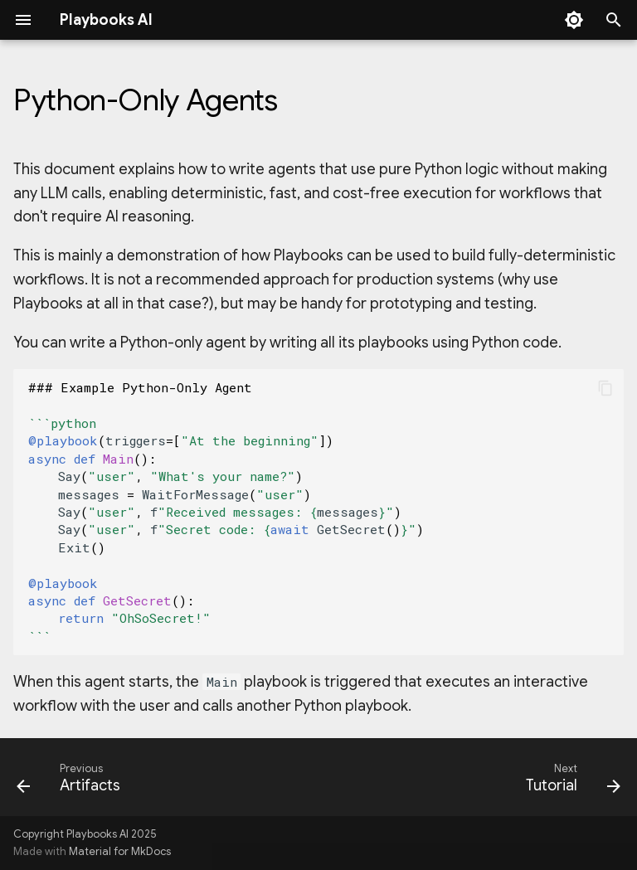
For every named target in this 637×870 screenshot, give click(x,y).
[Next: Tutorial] (570, 782)
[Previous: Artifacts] (71, 782)
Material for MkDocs (120, 851)
